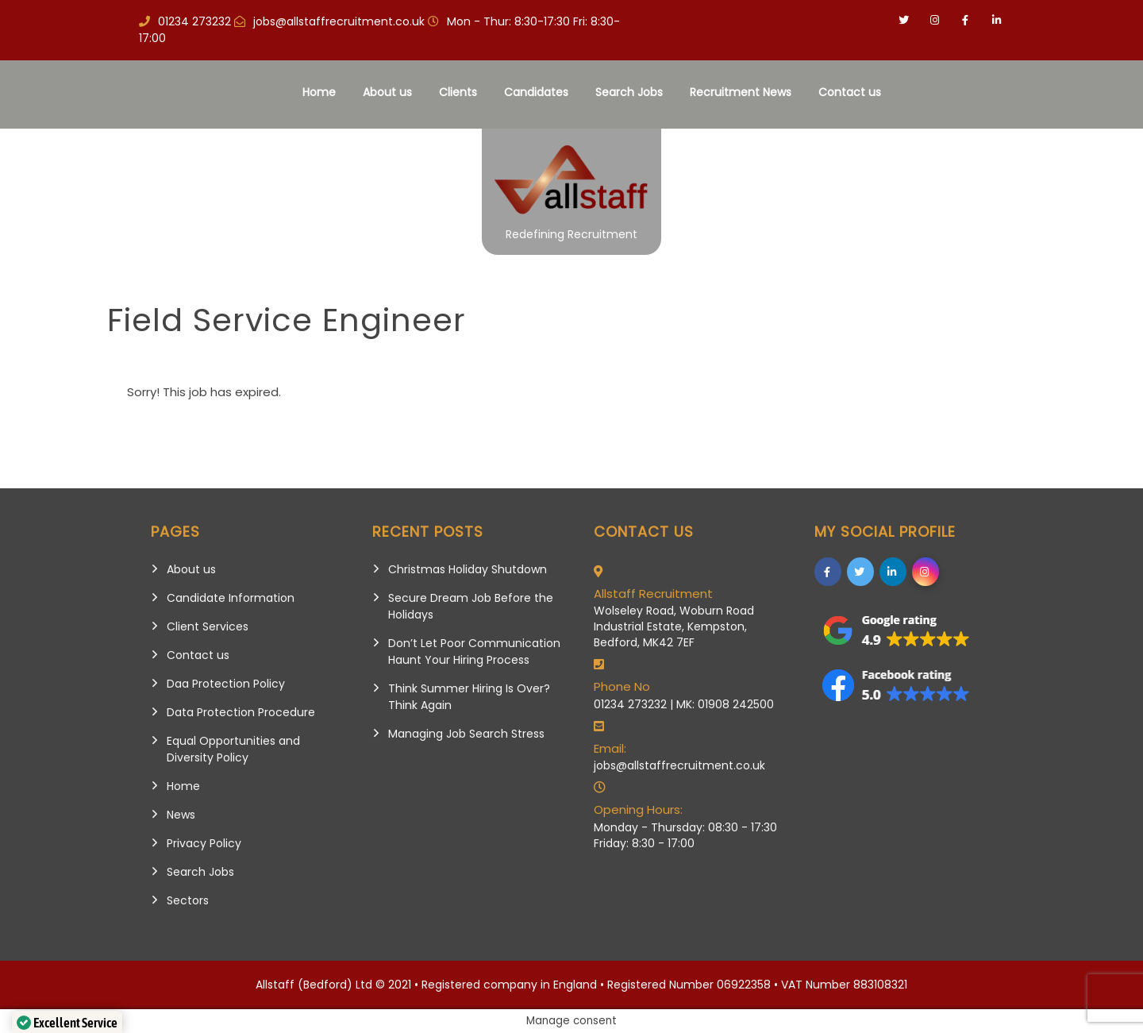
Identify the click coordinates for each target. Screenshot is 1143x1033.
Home (319, 92)
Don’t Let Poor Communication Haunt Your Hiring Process (474, 651)
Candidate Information (230, 598)
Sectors (188, 900)
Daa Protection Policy (226, 684)
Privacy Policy (204, 843)
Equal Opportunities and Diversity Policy (233, 749)
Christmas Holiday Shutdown (467, 569)
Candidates (536, 92)
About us (387, 92)
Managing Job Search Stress (466, 734)
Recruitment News (740, 92)
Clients (458, 92)
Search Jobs (629, 92)
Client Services (207, 626)
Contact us (849, 92)
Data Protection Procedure (241, 712)
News (181, 815)
